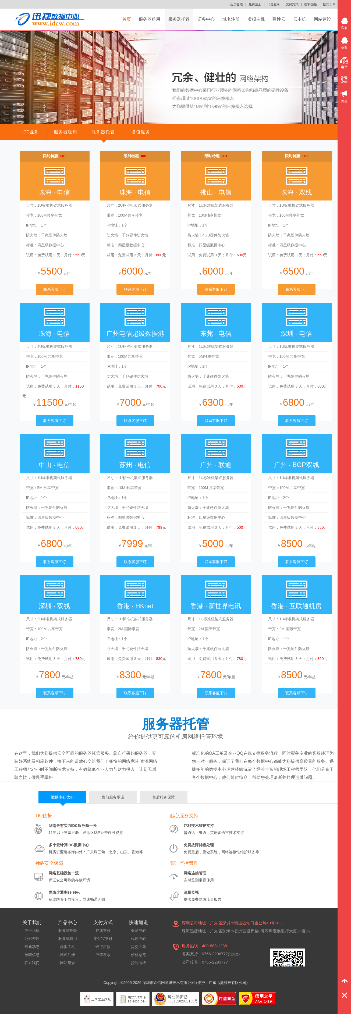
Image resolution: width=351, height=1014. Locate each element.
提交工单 (329, 4)
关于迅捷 (32, 930)
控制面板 (310, 4)
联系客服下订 (54, 289)
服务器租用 (149, 19)
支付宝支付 (103, 938)
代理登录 (273, 4)
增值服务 (140, 132)
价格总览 (138, 955)
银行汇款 (103, 946)
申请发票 (103, 955)
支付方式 (292, 4)
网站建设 (322, 19)
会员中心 (138, 930)
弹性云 (278, 19)
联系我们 (32, 963)
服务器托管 (179, 19)
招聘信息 (32, 955)
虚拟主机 (256, 19)
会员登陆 (236, 4)
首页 (126, 19)
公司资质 (32, 938)
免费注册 (255, 4)
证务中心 (206, 19)
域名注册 (231, 19)
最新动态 (32, 946)
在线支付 (103, 930)
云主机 (299, 19)
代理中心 (138, 938)
